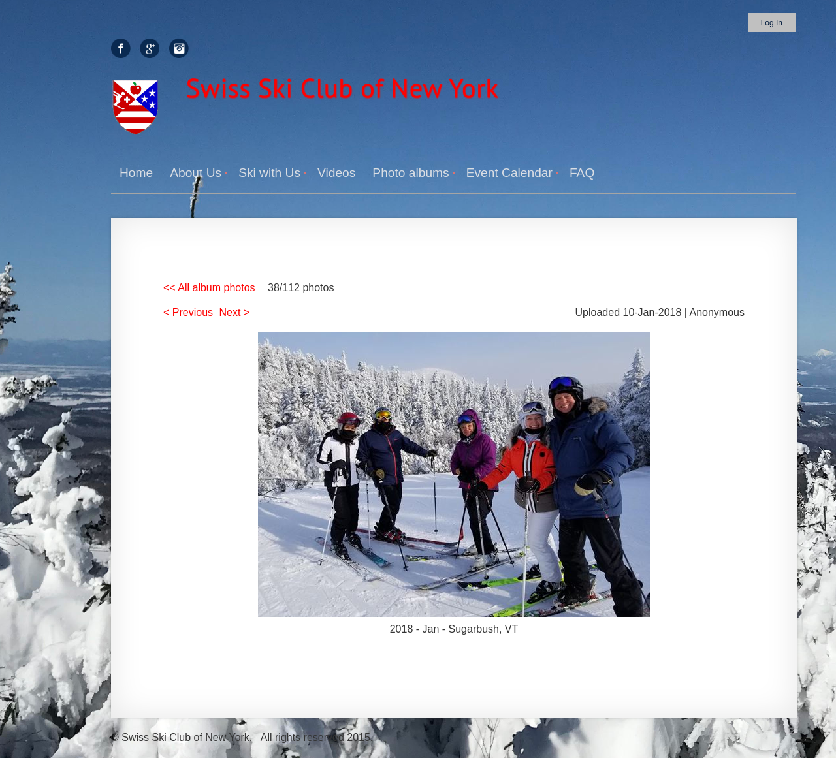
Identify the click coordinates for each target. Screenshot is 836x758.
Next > (234, 312)
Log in (771, 22)
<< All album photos (209, 287)
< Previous (188, 312)
